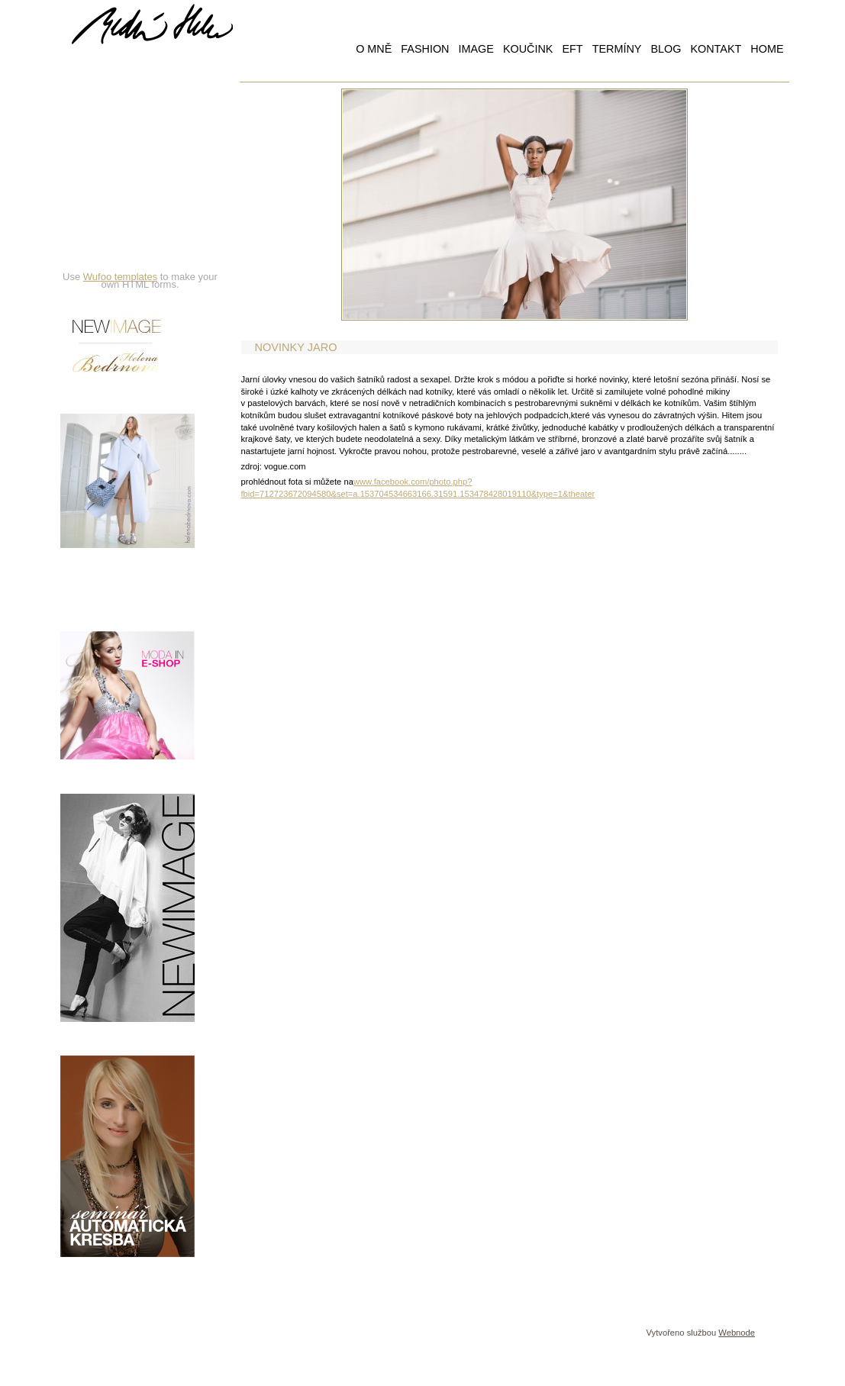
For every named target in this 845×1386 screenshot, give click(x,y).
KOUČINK (528, 49)
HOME (766, 49)
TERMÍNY (617, 49)
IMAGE (475, 49)
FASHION (425, 49)
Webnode (736, 1332)
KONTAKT (715, 49)
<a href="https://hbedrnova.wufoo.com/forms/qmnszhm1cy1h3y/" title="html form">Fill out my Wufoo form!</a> (140, 173)
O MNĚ (374, 49)
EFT (572, 49)
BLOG (665, 49)
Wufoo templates (120, 276)
